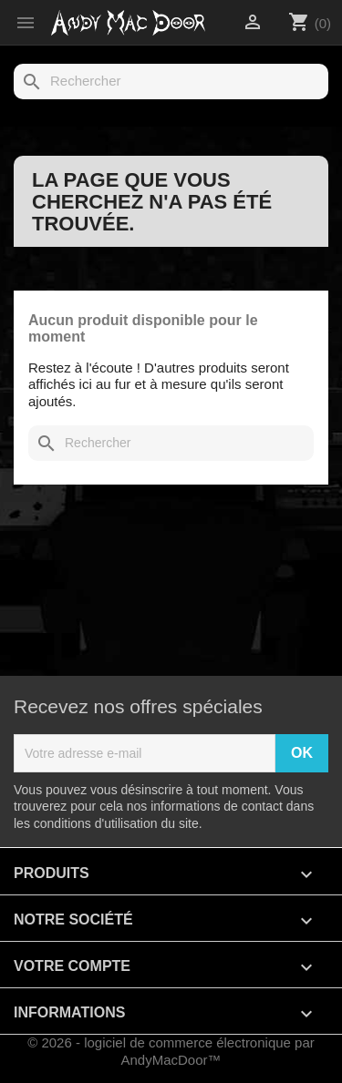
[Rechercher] (171, 81)
